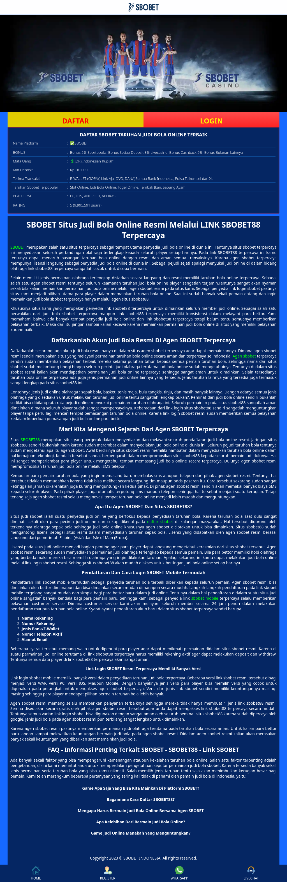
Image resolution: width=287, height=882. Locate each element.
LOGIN (211, 120)
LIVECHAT (251, 873)
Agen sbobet (244, 356)
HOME (36, 873)
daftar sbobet (160, 521)
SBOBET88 (30, 439)
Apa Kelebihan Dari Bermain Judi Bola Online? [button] (140, 821)
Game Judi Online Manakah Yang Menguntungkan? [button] (141, 833)
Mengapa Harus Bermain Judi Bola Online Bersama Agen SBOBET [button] (140, 810)
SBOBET (17, 247)
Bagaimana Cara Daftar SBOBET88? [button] (141, 799)
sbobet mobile (204, 598)
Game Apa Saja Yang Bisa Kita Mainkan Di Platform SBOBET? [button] (140, 788)
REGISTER (107, 873)
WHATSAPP (179, 873)
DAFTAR (75, 120)
